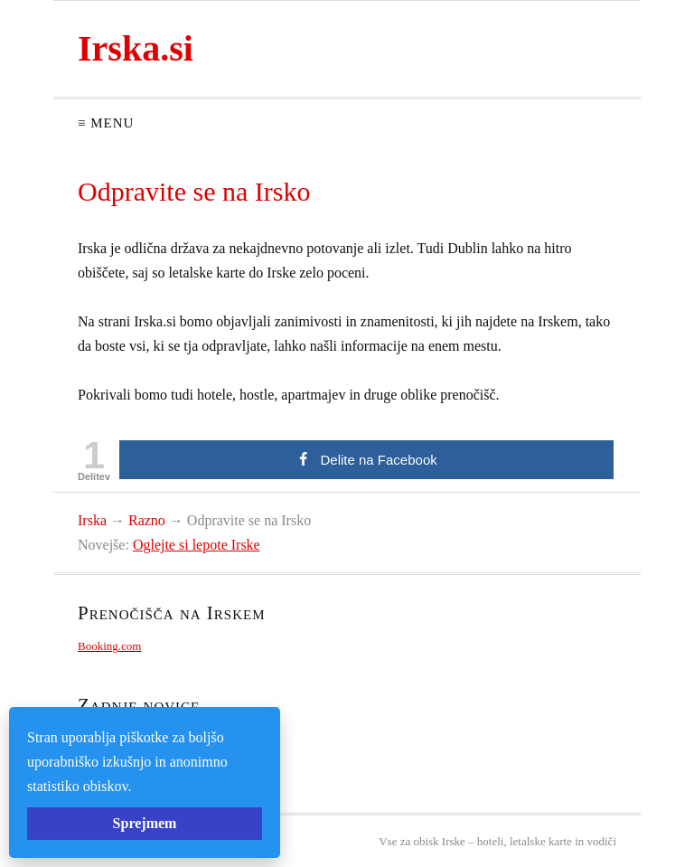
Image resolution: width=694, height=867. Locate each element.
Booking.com (109, 646)
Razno (146, 520)
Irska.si (135, 48)
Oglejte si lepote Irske (196, 544)
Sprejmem (145, 823)
